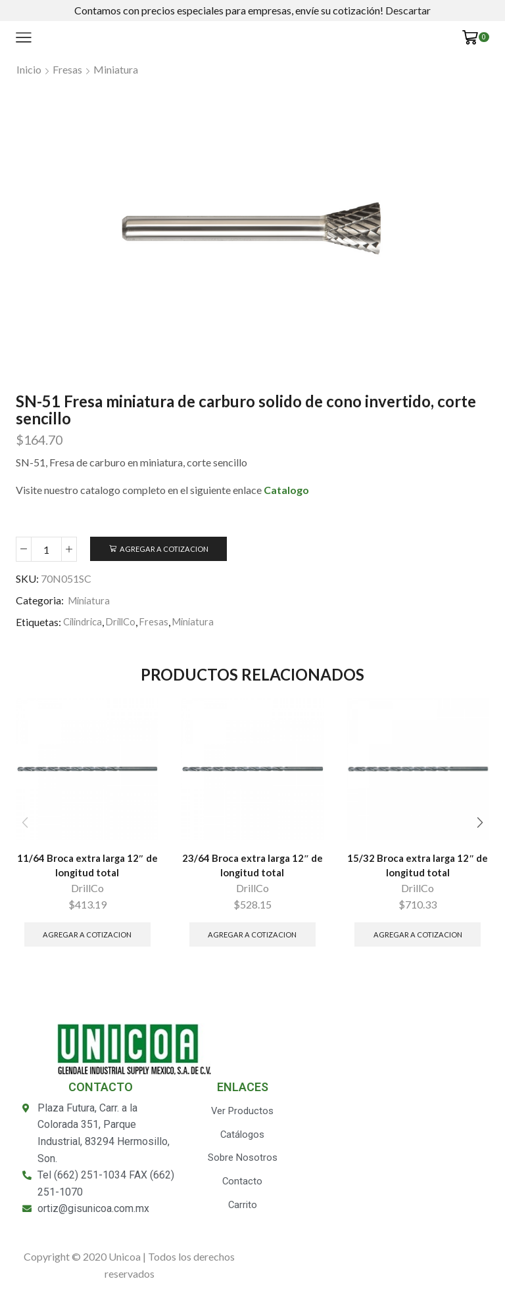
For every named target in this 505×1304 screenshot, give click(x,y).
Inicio (28, 69)
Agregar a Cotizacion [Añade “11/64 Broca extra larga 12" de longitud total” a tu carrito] (87, 938)
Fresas (67, 69)
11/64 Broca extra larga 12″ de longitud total (87, 867)
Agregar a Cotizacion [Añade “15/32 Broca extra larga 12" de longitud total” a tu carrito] (418, 938)
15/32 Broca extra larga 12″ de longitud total (417, 867)
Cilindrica (85, 622)
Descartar (408, 10)
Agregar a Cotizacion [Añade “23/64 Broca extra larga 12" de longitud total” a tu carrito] (252, 938)
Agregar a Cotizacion (167, 549)
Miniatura (115, 69)
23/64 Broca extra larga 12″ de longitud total (252, 867)
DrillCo (126, 622)
